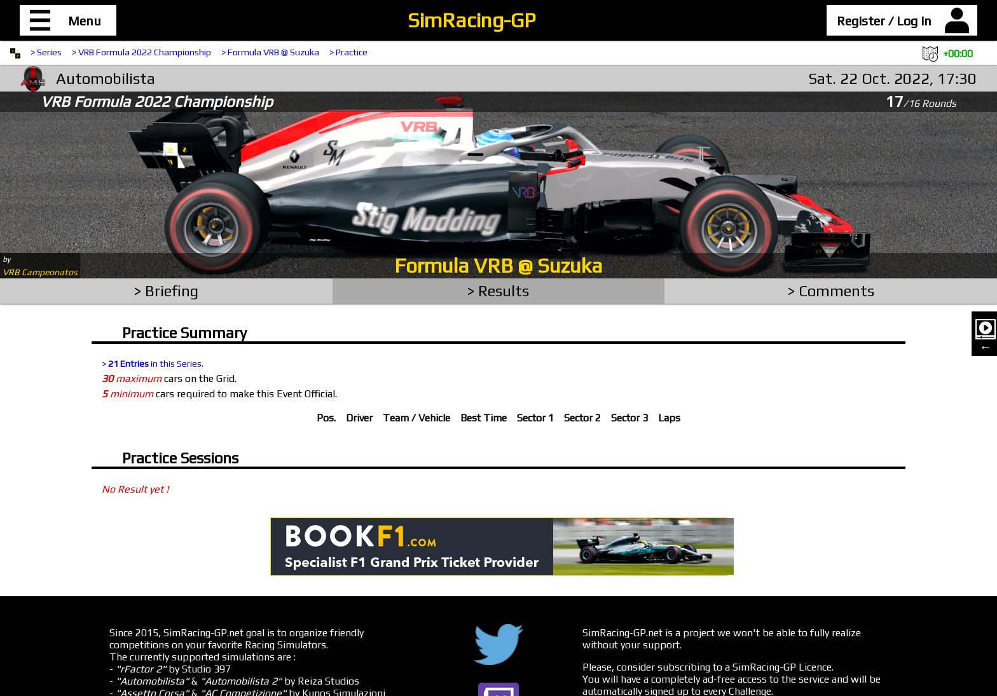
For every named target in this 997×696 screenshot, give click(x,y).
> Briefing (166, 290)
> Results (498, 290)
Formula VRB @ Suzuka (498, 265)
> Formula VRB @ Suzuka (270, 52)
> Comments (831, 290)
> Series (46, 52)
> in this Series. (152, 363)
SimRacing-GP (471, 20)
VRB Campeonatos (40, 272)
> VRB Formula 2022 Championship (141, 52)
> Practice (348, 52)
